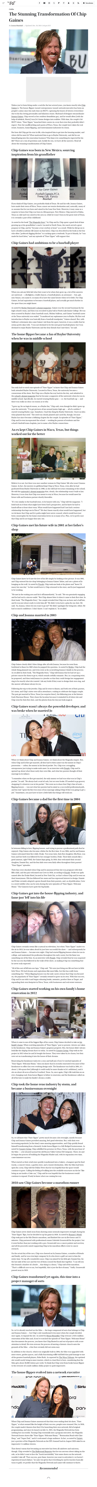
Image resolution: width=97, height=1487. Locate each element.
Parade (41, 584)
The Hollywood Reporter (42, 1451)
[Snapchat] (68, 3)
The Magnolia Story (37, 222)
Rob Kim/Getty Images (78, 843)
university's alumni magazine (33, 492)
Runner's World (75, 1235)
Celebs (11, 9)
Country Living (62, 1051)
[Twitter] (54, 3)
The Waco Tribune (66, 1357)
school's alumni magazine (24, 396)
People (67, 768)
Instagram (82, 198)
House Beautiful (52, 1336)
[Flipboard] (59, 3)
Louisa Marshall (17, 26)
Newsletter (88, 3)
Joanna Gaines (17, 116)
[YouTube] (44, 3)
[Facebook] (39, 3)
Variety (79, 1438)
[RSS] (78, 3)
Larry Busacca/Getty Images (77, 754)
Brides (71, 667)
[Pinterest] (63, 3)
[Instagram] (49, 3)
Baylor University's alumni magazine (36, 308)
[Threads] (73, 3)
